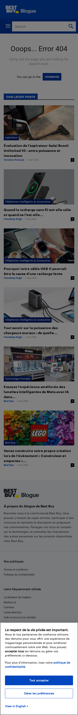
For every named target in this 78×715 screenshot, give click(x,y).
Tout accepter (39, 680)
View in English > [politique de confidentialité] (16, 706)
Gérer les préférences (39, 693)
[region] (39, 668)
